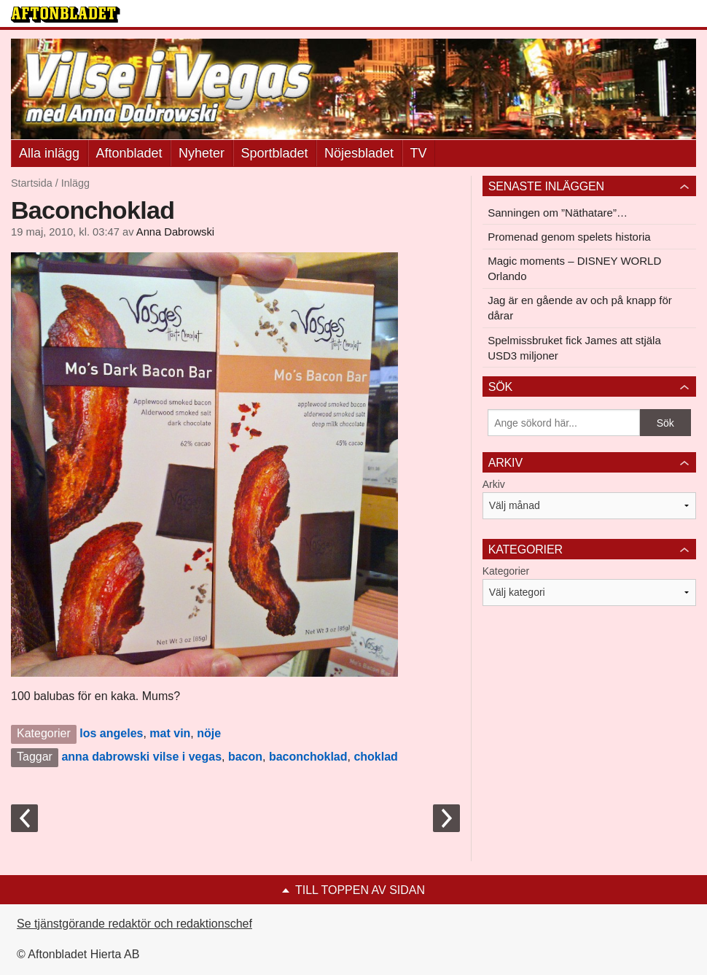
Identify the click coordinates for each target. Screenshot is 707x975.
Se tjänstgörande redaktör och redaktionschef (134, 923)
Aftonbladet (129, 153)
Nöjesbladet (359, 153)
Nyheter (201, 153)
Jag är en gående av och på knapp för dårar (580, 308)
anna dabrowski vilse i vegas (141, 756)
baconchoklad (308, 756)
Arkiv (494, 484)
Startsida (31, 183)
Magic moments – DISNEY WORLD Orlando (574, 268)
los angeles (111, 733)
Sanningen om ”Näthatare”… (558, 212)
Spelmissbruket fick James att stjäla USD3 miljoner (574, 348)
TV (418, 153)
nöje (209, 733)
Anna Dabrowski (175, 232)
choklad (375, 756)
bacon (245, 756)
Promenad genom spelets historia (569, 236)
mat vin (169, 733)
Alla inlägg (49, 153)
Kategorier (506, 571)
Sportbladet (274, 153)
